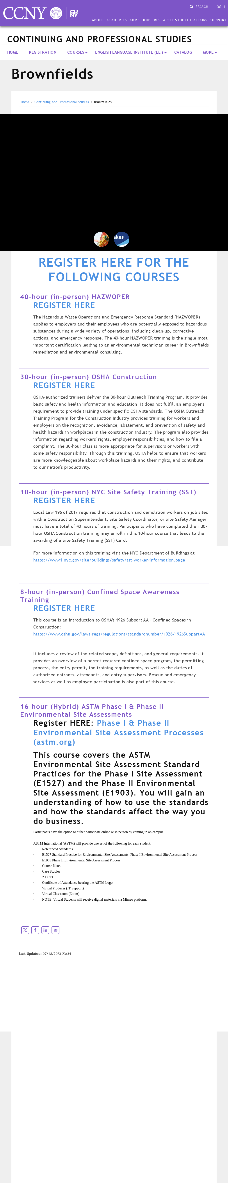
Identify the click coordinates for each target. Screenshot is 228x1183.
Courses (75, 52)
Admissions (140, 20)
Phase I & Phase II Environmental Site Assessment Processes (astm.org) (118, 732)
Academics (117, 20)
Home (12, 52)
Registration (42, 52)
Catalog (183, 52)
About (98, 20)
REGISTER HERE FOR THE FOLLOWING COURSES (114, 270)
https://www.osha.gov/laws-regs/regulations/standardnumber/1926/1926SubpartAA (119, 634)
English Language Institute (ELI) (129, 52)
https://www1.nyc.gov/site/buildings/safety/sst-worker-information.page (109, 560)
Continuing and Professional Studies (61, 102)
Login (220, 7)
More (208, 52)
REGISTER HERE (64, 305)
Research (163, 20)
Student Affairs (191, 20)
